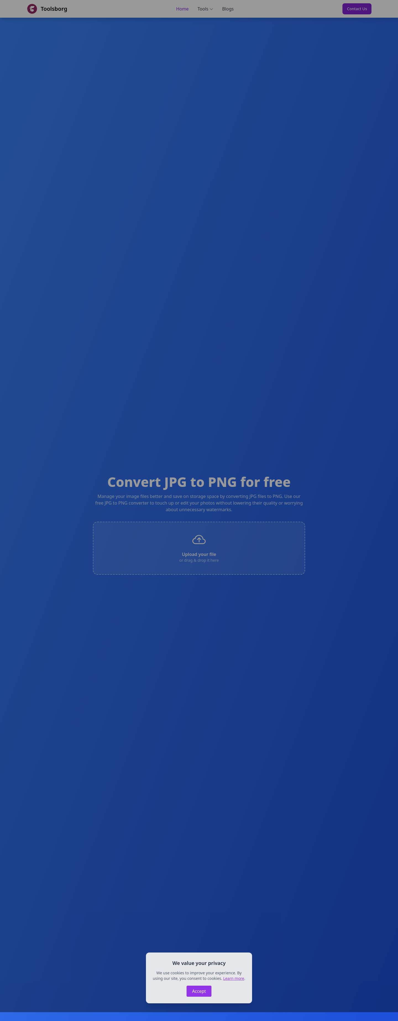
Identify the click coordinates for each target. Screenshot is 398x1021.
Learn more (233, 978)
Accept (199, 991)
